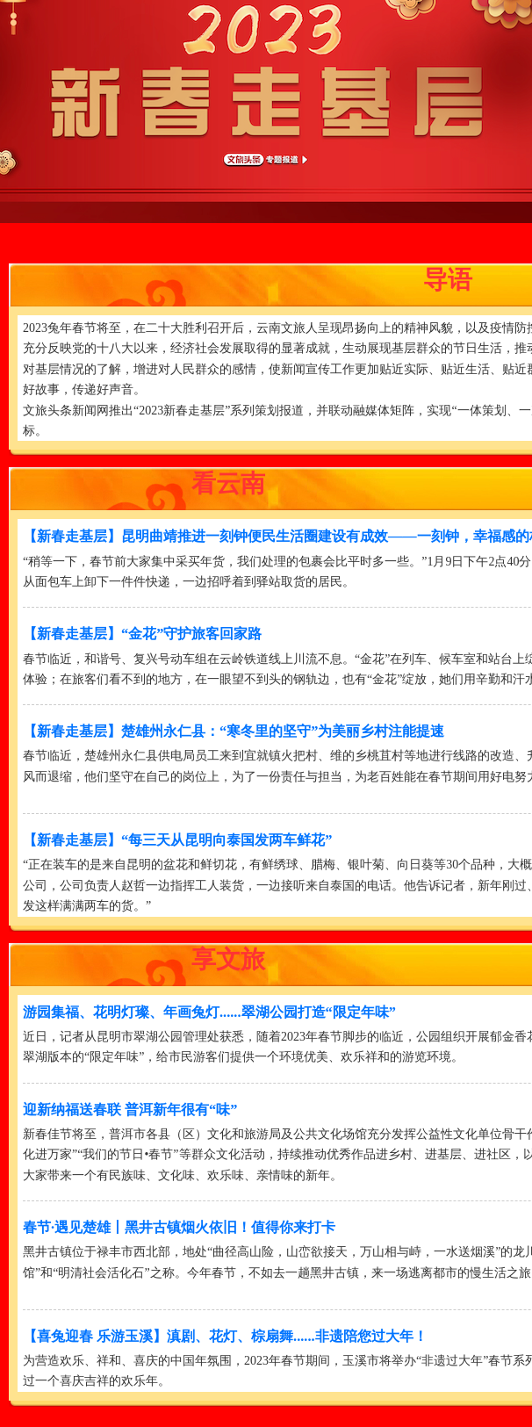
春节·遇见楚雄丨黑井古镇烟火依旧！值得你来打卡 (179, 1227)
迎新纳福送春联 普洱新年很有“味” (130, 1109)
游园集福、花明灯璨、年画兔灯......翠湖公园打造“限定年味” (209, 1012)
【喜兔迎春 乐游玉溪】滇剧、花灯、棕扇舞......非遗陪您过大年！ (225, 1336)
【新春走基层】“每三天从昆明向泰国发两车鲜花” (177, 840)
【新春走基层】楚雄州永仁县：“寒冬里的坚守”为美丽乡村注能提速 (233, 731)
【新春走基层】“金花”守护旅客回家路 (142, 633)
